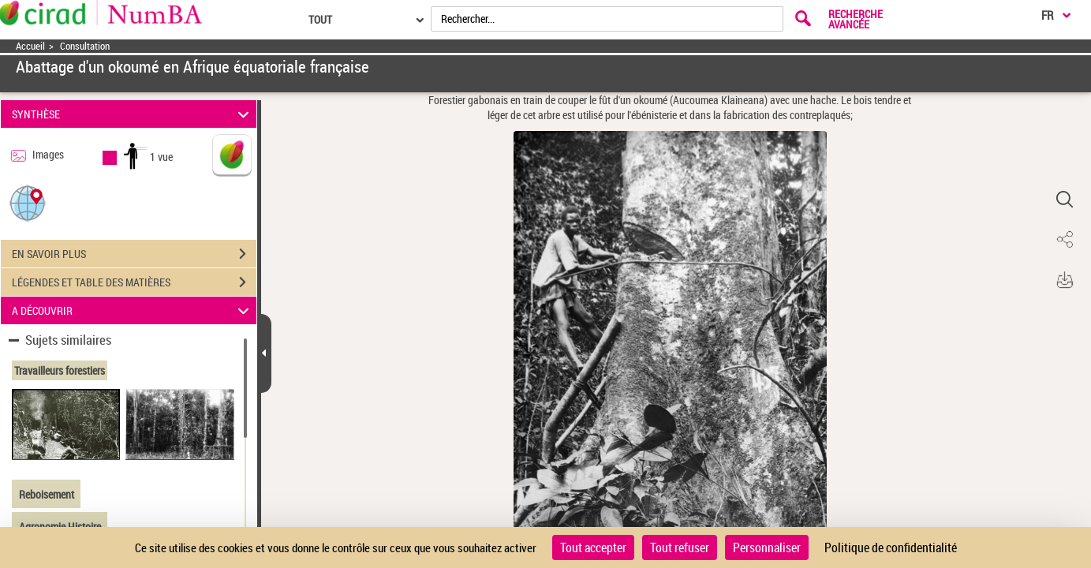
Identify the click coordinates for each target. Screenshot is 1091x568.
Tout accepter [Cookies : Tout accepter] (593, 547)
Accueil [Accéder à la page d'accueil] (30, 46)
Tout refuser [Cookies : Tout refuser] (679, 547)
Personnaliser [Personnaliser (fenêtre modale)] (767, 547)
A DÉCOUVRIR (132, 310)
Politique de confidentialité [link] (890, 547)
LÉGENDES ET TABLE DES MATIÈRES (134, 282)
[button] (27, 202)
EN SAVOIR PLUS (134, 254)
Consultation (85, 46)
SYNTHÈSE (132, 114)
